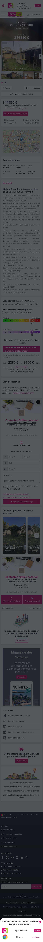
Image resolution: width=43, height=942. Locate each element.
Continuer (36, 937)
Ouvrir (37, 931)
